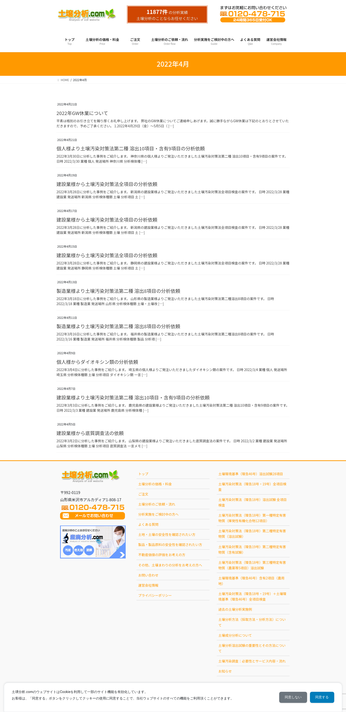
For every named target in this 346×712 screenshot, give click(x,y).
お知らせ (225, 671)
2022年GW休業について (82, 112)
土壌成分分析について (235, 635)
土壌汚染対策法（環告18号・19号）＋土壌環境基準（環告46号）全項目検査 (252, 596)
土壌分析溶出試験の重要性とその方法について (252, 648)
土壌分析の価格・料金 (155, 483)
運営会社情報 (148, 585)
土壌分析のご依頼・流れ (156, 504)
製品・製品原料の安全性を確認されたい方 (170, 544)
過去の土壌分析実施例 (235, 609)
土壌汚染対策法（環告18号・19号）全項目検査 (252, 486)
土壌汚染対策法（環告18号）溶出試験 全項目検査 (252, 502)
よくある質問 (148, 524)
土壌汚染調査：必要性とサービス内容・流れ (252, 661)
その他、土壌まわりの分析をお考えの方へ (170, 565)
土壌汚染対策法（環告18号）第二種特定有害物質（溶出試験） (252, 533)
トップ (143, 473)
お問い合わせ (148, 575)
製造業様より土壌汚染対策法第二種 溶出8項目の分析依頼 (118, 290)
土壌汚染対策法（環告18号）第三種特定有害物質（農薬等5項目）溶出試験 (252, 565)
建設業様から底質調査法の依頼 (90, 433)
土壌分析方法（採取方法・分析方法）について (252, 622)
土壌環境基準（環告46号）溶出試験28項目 (250, 473)
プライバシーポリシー (155, 595)
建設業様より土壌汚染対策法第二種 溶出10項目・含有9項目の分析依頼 (133, 397)
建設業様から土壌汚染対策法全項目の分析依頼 (106, 183)
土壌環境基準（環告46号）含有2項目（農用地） (251, 581)
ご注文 (143, 494)
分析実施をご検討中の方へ (158, 514)
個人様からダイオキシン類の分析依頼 (97, 361)
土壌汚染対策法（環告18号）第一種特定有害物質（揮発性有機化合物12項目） (252, 518)
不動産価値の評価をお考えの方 (161, 554)
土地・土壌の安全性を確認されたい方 (166, 534)
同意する (321, 697)
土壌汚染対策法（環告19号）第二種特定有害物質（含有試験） (252, 549)
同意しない (292, 697)
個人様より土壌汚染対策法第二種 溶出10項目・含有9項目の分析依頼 (130, 148)
